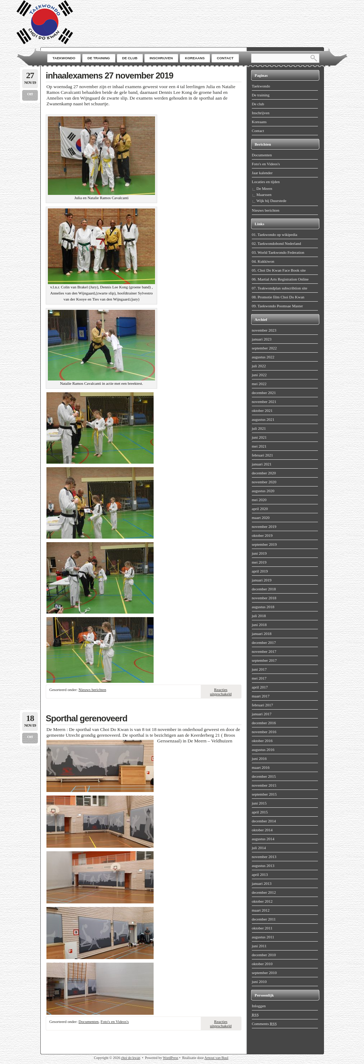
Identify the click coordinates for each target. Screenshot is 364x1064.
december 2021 (264, 392)
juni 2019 (259, 553)
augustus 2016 (263, 749)
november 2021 (264, 401)
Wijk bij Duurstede (271, 200)
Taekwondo (261, 86)
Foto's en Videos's (115, 1021)
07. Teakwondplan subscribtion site (279, 288)
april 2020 (260, 508)
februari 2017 (262, 705)
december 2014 (264, 821)
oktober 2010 (262, 964)
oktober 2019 (262, 535)
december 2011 (264, 919)
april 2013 (260, 874)
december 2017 (264, 642)
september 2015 (264, 794)
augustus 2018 (263, 607)
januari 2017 (261, 714)
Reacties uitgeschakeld (220, 691)
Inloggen (259, 1006)
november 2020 (264, 482)
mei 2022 (259, 384)
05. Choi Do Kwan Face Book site (279, 270)
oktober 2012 (262, 901)
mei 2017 (259, 678)
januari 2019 (261, 580)
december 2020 (264, 473)
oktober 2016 (262, 740)
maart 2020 (261, 517)
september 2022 (264, 348)
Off (30, 94)
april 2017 (260, 687)
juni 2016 (259, 758)
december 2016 (264, 723)
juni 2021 (259, 437)
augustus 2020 (263, 491)
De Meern (264, 188)
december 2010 (264, 955)
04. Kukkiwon (263, 261)
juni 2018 (259, 624)
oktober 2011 (262, 928)
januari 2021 (261, 464)
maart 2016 (261, 767)
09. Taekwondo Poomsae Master (277, 306)
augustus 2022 (263, 357)
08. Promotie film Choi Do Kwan (278, 297)
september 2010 (264, 972)
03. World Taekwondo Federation (278, 252)
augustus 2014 (263, 839)
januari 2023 (261, 339)
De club (258, 104)
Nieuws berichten (92, 689)
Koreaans (259, 122)
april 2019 (260, 571)
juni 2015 (259, 803)
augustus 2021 (263, 419)
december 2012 (264, 892)
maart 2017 (261, 696)
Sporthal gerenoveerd (86, 718)
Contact (258, 130)
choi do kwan (130, 1058)
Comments (264, 1024)
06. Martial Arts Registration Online (280, 279)
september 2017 (264, 660)
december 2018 (264, 589)
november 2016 (264, 732)
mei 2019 (259, 562)
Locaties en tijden (266, 182)
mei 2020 (259, 500)
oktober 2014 (262, 830)
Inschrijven (260, 113)
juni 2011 (259, 946)
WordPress (170, 1058)
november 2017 (264, 651)
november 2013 (264, 856)
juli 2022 (259, 366)
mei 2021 (259, 446)
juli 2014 (259, 848)
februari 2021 (262, 455)
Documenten (89, 1021)
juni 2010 (259, 981)
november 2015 (264, 785)
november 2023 (264, 330)
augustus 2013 (263, 865)
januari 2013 (261, 883)
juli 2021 (259, 428)
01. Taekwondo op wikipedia (274, 234)
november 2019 (264, 526)
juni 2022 (259, 375)
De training (261, 95)
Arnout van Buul (216, 1058)
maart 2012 (261, 910)
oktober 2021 (262, 410)
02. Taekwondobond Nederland (276, 243)
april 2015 (260, 812)
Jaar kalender (262, 173)
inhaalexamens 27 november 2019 (109, 75)
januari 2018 (261, 633)
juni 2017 (259, 669)
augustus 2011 (263, 937)
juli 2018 (259, 616)
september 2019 (264, 544)
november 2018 (264, 598)
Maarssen (263, 194)
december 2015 (264, 776)
